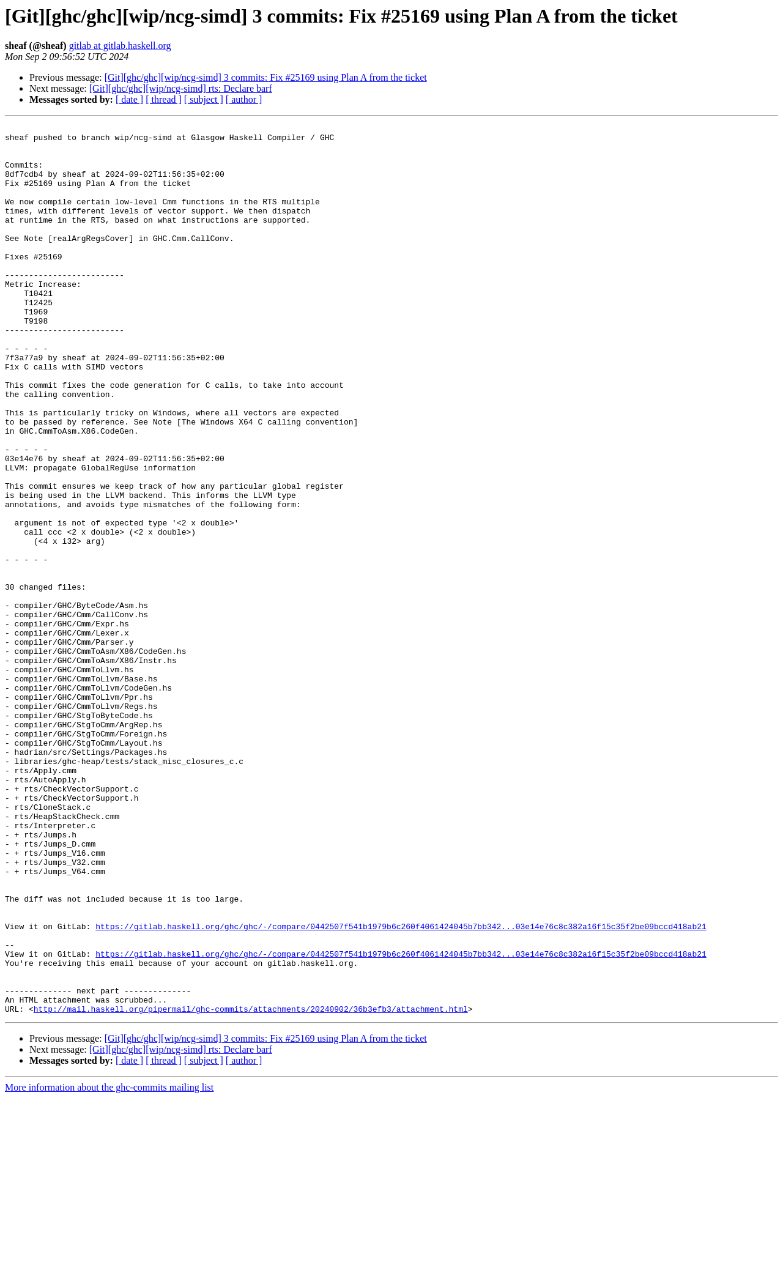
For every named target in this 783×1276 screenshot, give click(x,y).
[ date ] (129, 99)
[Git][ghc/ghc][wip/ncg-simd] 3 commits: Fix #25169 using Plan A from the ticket (266, 77)
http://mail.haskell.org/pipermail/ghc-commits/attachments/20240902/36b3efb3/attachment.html (251, 1186)
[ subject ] (203, 99)
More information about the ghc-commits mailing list (109, 1265)
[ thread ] (164, 99)
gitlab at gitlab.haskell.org (120, 45)
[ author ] (244, 99)
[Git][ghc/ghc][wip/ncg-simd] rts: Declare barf (180, 88)
